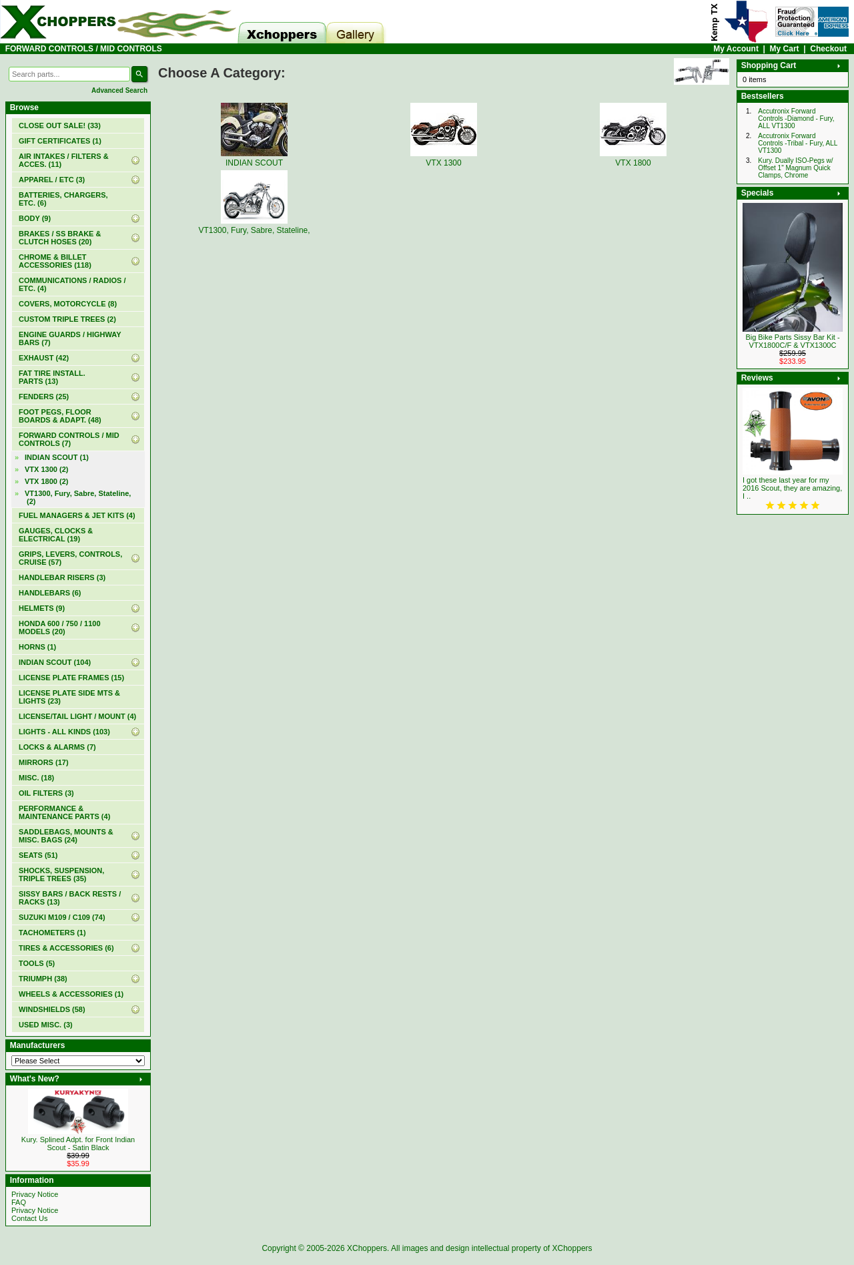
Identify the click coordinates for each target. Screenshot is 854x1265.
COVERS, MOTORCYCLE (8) (68, 304)
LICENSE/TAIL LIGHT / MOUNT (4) (77, 716)
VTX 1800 (633, 158)
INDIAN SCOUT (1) (57, 457)
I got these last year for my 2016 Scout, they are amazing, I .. (792, 488)
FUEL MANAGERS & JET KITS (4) (77, 515)
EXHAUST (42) (44, 358)
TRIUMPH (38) (43, 979)
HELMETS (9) (42, 608)
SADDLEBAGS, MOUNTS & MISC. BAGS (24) (66, 836)
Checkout (828, 48)
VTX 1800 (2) (46, 481)
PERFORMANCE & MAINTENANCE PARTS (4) (64, 812)
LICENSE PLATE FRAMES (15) (71, 678)
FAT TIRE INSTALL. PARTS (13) (52, 377)
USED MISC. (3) (46, 1025)
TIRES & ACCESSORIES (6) (66, 948)
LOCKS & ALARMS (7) (57, 747)
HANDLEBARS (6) (50, 593)
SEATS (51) (38, 855)
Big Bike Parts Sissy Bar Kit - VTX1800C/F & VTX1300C (792, 341)
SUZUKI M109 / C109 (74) (62, 917)
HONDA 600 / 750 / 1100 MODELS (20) (60, 627)
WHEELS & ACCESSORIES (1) (71, 994)
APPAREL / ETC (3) (52, 180)
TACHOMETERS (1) (52, 933)
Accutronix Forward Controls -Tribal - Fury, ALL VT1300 (797, 143)
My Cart (784, 48)
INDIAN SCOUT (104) (55, 662)
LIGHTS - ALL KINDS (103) (64, 732)
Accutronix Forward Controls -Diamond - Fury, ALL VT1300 (796, 118)
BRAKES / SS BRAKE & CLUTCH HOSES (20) (60, 238)
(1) (60, 141)
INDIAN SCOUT (254, 158)
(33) (60, 125)
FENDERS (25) (44, 397)
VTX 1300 (443, 158)
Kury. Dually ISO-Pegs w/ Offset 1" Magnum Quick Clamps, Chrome (795, 168)
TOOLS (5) (37, 963)
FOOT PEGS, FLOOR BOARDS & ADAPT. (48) (60, 416)
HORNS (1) (37, 647)
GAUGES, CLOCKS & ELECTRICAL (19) (56, 535)
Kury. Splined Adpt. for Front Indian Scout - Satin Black (78, 1143)
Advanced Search (119, 90)
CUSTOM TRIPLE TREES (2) (67, 319)
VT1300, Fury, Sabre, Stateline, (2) (78, 497)
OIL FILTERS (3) (46, 793)
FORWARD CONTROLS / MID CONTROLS (83, 48)
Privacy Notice (34, 1194)
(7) (69, 439)
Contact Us (29, 1218)
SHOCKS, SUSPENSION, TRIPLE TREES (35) (61, 874)
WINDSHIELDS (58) (52, 1009)
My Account (736, 48)
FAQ (18, 1202)
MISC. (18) (36, 778)
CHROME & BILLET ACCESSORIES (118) (55, 261)
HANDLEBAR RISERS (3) (62, 577)
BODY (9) (35, 218)
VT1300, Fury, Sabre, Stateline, (254, 225)
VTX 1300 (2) (46, 469)
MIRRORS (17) (44, 762)
